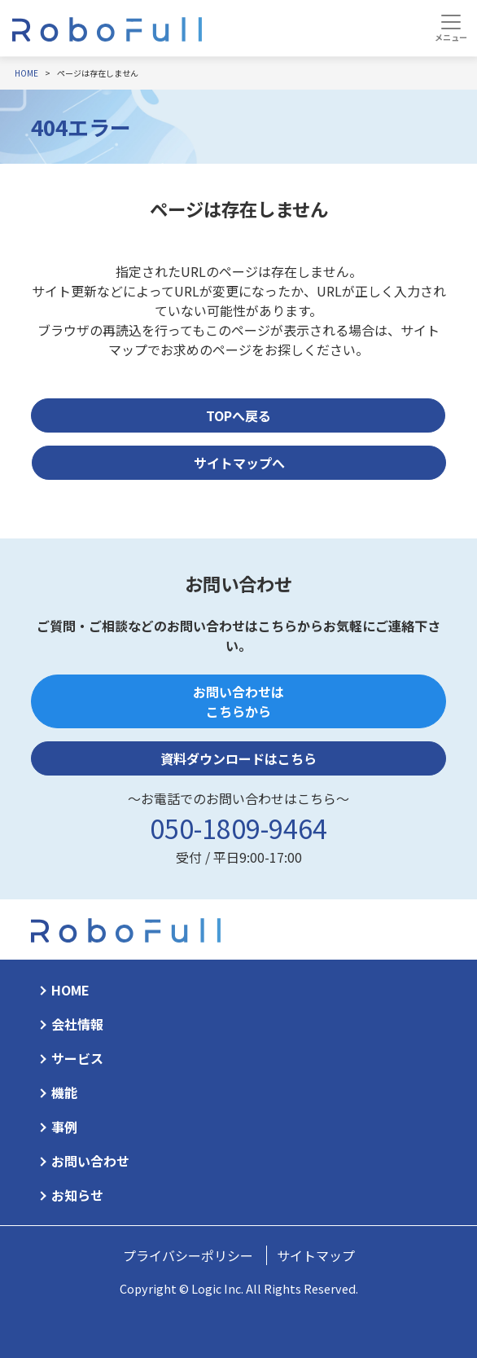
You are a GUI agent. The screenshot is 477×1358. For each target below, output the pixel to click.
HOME (70, 990)
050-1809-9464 (238, 827)
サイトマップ (316, 1255)
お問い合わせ (90, 1161)
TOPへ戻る (238, 415)
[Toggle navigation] (450, 28)
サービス (77, 1058)
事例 (64, 1126)
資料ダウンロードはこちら (238, 758)
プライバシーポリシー (188, 1255)
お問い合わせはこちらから (238, 701)
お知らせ (77, 1195)
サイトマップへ (239, 462)
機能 (64, 1092)
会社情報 (77, 1024)
